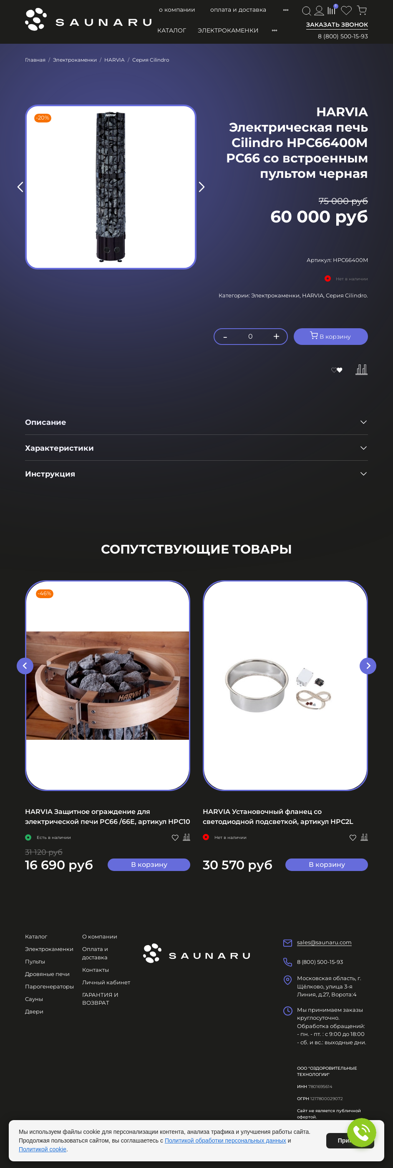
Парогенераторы (49, 986)
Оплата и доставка (238, 9)
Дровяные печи (47, 974)
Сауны (34, 999)
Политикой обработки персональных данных (225, 1140)
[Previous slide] (20, 187)
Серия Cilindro (150, 60)
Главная (35, 60)
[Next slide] (201, 187)
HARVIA (114, 60)
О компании (177, 9)
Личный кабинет (106, 982)
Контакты (95, 969)
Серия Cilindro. (347, 295)
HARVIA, (314, 295)
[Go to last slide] (25, 665)
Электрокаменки (228, 30)
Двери (34, 1011)
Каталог (171, 30)
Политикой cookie (42, 1149)
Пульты (35, 961)
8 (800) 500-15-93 (343, 36)
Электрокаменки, (276, 295)
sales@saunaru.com (324, 942)
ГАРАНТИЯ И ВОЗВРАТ (100, 998)
